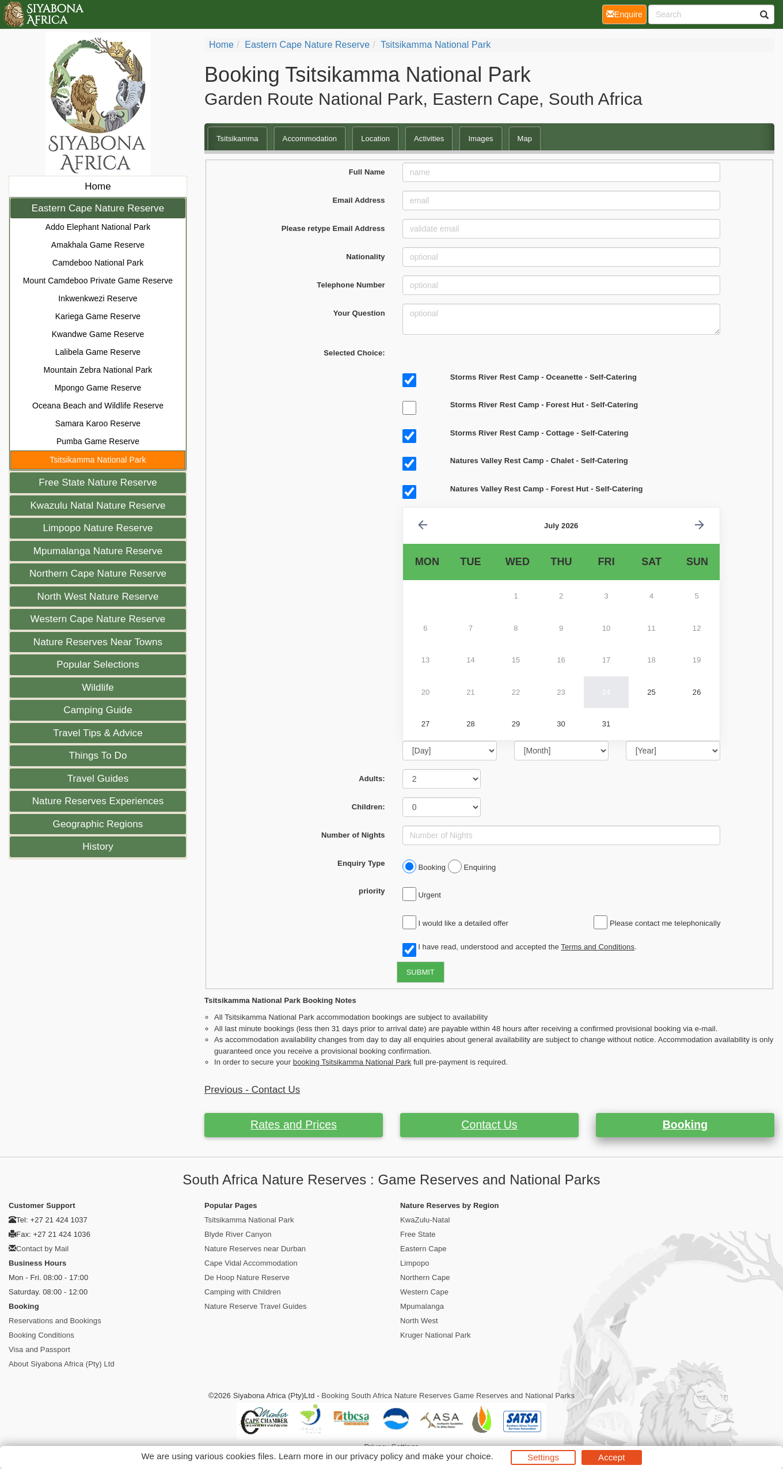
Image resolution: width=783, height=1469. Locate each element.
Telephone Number (351, 285)
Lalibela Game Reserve (97, 352)
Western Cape (424, 1292)
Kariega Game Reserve (97, 316)
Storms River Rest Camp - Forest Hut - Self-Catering (544, 404)
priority (372, 891)
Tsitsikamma (237, 138)
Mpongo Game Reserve (98, 387)
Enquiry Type (361, 863)
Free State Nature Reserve (98, 482)
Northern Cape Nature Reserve (97, 573)
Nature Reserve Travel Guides (255, 1306)
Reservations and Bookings (55, 1320)
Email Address (359, 200)
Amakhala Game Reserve (98, 244)
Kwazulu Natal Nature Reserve (97, 505)
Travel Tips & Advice (97, 733)
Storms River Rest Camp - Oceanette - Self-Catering (543, 377)
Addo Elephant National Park (98, 227)
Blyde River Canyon (238, 1234)
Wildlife (98, 687)
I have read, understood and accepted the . (519, 947)
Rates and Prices (293, 1124)
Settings (543, 1457)
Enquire (626, 13)
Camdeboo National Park (98, 262)
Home (98, 186)
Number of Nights (353, 835)
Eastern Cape (423, 1248)
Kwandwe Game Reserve (98, 334)
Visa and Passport (39, 1349)
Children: (368, 806)
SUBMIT (420, 972)
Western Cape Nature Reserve (98, 619)
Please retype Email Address (333, 228)
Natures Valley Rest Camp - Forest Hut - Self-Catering (546, 488)
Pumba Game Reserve (97, 441)
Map (525, 138)
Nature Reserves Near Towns (97, 642)
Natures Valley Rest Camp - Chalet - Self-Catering (539, 460)
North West (419, 1320)
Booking (685, 1124)
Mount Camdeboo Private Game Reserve (98, 280)
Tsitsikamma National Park (98, 459)
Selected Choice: (354, 353)
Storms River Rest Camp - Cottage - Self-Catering (539, 433)
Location (375, 138)
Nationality (365, 256)
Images (480, 138)
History (97, 846)
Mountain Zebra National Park (98, 369)
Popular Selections (97, 664)
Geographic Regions (98, 824)
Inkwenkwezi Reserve (97, 298)
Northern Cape (425, 1277)
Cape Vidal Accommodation (251, 1263)
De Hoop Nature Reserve (247, 1277)
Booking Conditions (41, 1335)
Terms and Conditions (597, 946)
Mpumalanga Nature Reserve (98, 551)
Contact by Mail (42, 1248)
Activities (429, 138)
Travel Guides (98, 778)
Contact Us (489, 1124)
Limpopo (414, 1263)
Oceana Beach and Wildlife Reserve (98, 405)
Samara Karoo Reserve (97, 423)
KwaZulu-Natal (425, 1220)
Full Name (367, 172)
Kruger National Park (435, 1335)
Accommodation (310, 138)
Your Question (359, 313)
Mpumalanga (422, 1306)
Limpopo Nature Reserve (98, 528)
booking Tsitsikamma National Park (352, 1062)
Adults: (372, 778)
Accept (611, 1457)
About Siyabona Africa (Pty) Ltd (62, 1364)
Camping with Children (242, 1292)
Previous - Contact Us (252, 1089)
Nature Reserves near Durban (255, 1248)
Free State (418, 1234)
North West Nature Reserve (98, 596)
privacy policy (376, 1456)
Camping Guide (97, 710)
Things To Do (98, 755)
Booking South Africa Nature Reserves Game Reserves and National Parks (448, 1395)
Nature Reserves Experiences (98, 801)
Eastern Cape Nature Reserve (98, 208)
